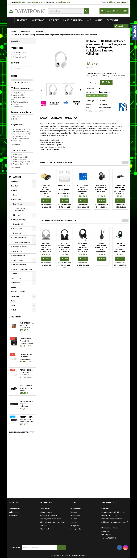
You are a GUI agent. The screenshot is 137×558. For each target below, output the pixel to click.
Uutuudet (54, 20)
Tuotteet (22, 20)
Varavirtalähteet (19, 256)
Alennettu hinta (14, 509)
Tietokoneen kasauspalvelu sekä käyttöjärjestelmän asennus (27, 370)
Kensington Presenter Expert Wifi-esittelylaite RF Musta (120, 190)
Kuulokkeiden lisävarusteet (20, 210)
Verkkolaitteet (18, 260)
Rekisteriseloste (46, 512)
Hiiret (15, 195)
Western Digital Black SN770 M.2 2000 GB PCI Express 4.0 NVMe (27, 417)
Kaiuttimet (17, 199)
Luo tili (125, 2)
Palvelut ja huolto (73, 20)
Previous (123, 162)
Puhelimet (15, 305)
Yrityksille (112, 20)
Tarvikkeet (15, 274)
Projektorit (17, 233)
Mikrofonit (17, 215)
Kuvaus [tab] (44, 118)
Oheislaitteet (16, 186)
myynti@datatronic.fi (62, 2)
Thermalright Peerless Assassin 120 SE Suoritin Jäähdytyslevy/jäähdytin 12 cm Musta (27, 338)
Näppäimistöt (18, 224)
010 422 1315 (20, 2)
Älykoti (13, 310)
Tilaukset (73, 512)
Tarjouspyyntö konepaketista (50, 519)
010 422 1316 (37, 2)
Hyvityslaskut (75, 515)
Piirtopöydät (17, 229)
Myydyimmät (37, 20)
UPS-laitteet (17, 251)
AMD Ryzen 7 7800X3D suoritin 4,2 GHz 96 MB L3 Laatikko (27, 323)
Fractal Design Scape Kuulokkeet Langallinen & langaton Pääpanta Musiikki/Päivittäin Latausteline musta (66, 252)
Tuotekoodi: (90, 104)
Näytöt (13, 287)
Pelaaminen (16, 278)
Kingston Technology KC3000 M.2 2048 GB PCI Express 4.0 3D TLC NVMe (27, 401)
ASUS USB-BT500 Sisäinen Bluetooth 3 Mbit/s (45, 190)
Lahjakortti (121, 26)
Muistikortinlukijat (19, 220)
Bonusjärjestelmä (76, 529)
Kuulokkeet (17, 204)
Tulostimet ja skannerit (21, 242)
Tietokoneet (15, 283)
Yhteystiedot (44, 529)
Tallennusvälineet (19, 238)
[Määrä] (90, 82)
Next (126, 162)
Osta (106, 82)
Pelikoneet (15, 296)
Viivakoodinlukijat (19, 265)
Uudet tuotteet (14, 512)
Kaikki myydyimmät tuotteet (21, 433)
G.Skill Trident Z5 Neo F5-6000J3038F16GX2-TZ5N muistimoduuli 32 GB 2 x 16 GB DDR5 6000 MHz (27, 386)
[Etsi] (68, 11)
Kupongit (73, 522)
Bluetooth (16, 190)
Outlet (99, 20)
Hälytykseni (74, 526)
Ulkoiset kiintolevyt (20, 247)
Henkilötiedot (75, 509)
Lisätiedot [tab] (56, 118)
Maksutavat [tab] (72, 118)
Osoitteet (73, 519)
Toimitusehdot (45, 509)
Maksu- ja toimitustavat (48, 515)
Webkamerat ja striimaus (22, 269)
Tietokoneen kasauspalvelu (27, 354)
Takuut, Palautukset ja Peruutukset (52, 522)
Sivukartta (43, 526)
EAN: (88, 108)
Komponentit (16, 181)
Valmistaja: (90, 101)
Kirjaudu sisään (114, 2)
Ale (89, 20)
